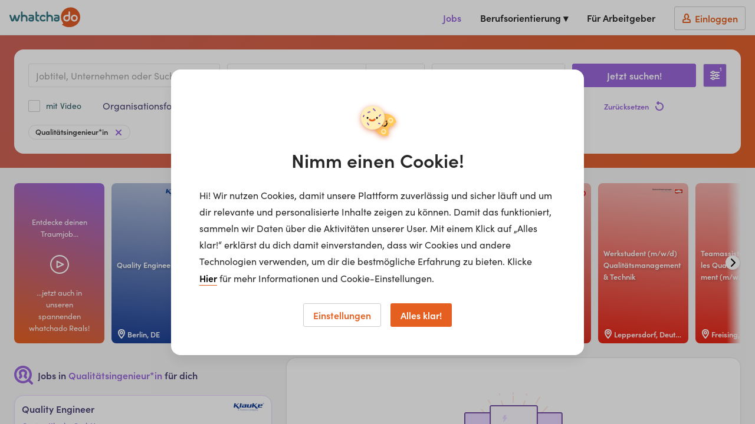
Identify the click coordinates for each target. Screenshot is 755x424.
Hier (208, 277)
